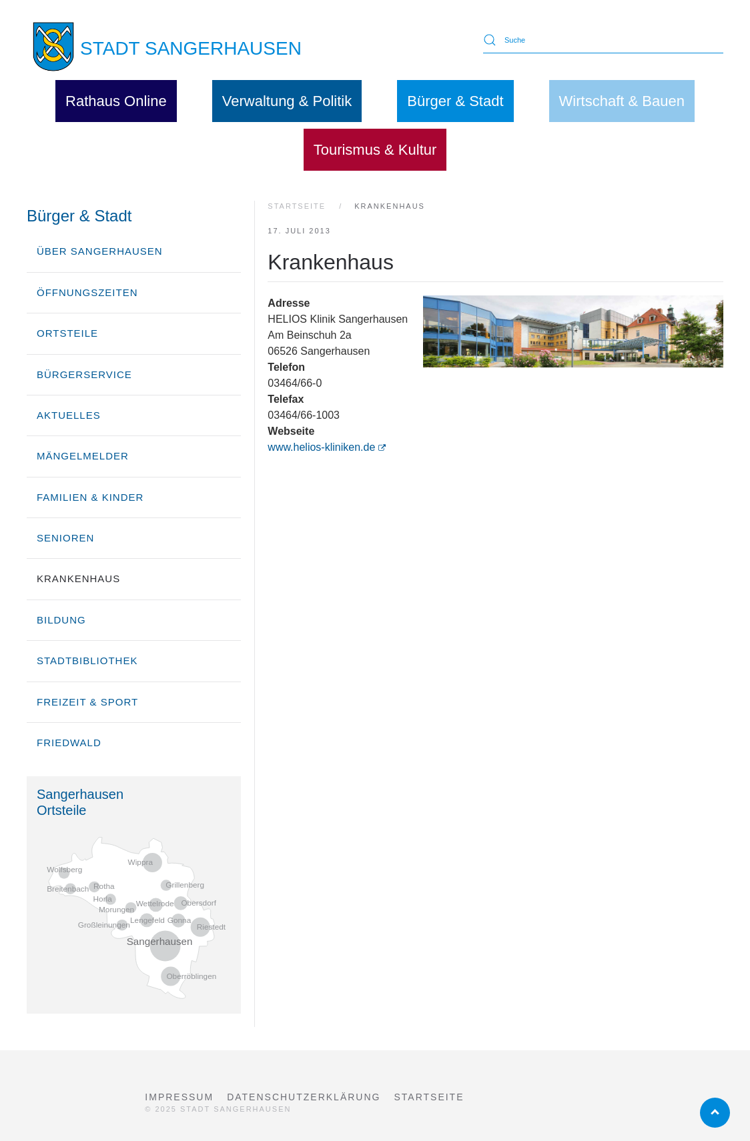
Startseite (429, 1097)
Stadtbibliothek (87, 660)
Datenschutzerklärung (303, 1097)
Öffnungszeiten (87, 292)
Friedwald (69, 742)
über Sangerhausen (100, 251)
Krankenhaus (78, 578)
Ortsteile (67, 333)
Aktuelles (69, 415)
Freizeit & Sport (87, 702)
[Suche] (603, 40)
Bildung (61, 620)
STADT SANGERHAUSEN (191, 48)
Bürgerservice (84, 374)
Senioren (65, 537)
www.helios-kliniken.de (327, 447)
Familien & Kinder (90, 497)
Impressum (179, 1097)
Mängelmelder (83, 455)
